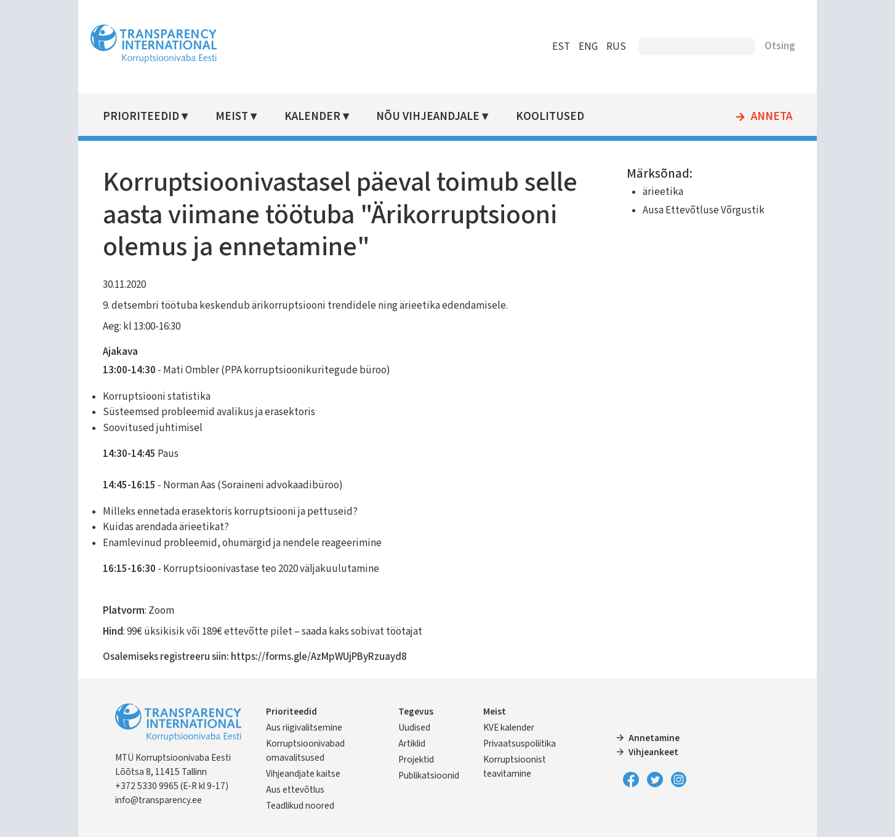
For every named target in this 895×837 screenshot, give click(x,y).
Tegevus (415, 711)
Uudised (414, 727)
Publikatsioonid (428, 775)
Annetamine (654, 738)
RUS (616, 47)
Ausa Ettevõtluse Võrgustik (704, 210)
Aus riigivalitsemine (304, 727)
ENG (588, 47)
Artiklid (411, 743)
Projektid (416, 759)
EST (561, 47)
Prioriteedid (141, 116)
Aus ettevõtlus (295, 789)
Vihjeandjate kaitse (303, 774)
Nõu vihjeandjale (428, 116)
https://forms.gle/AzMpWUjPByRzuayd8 (319, 657)
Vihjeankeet (653, 752)
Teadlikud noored (300, 805)
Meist (231, 116)
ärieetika (663, 192)
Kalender (312, 116)
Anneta (771, 117)
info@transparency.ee (158, 800)
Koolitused (550, 116)
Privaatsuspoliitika (519, 743)
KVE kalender (508, 727)
